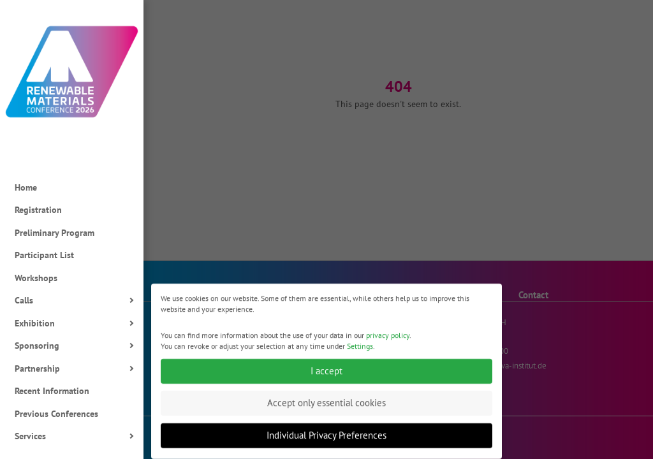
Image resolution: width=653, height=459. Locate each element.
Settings (360, 351)
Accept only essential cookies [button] (326, 408)
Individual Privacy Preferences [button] (326, 440)
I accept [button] (326, 376)
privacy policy (387, 340)
